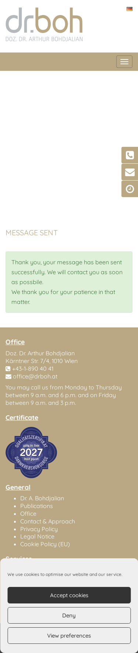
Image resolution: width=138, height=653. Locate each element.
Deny (69, 615)
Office (28, 513)
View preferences (69, 635)
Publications (36, 505)
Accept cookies (69, 595)
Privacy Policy (39, 529)
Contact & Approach (47, 521)
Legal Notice (37, 536)
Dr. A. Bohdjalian (42, 498)
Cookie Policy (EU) (45, 544)
